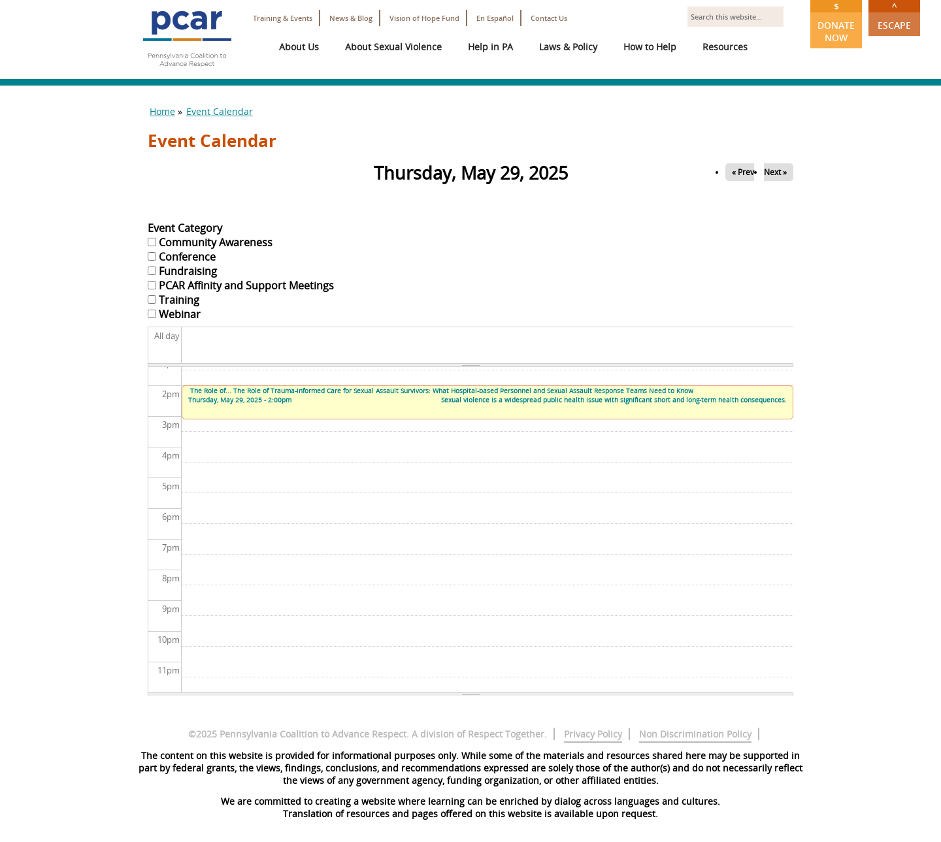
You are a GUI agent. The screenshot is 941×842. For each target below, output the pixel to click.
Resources (725, 46)
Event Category (185, 228)
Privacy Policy (593, 734)
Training (179, 300)
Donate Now (836, 22)
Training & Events (282, 18)
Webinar (180, 314)
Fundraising (188, 271)
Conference (187, 257)
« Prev (743, 172)
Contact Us (549, 18)
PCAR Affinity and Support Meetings (246, 285)
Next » (775, 172)
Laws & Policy (568, 46)
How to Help (649, 46)
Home (162, 111)
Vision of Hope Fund (424, 18)
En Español (495, 18)
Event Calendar (219, 111)
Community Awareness (215, 242)
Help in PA (490, 46)
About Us (299, 46)
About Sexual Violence (393, 46)
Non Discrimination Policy (695, 734)
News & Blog (350, 18)
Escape (894, 15)
